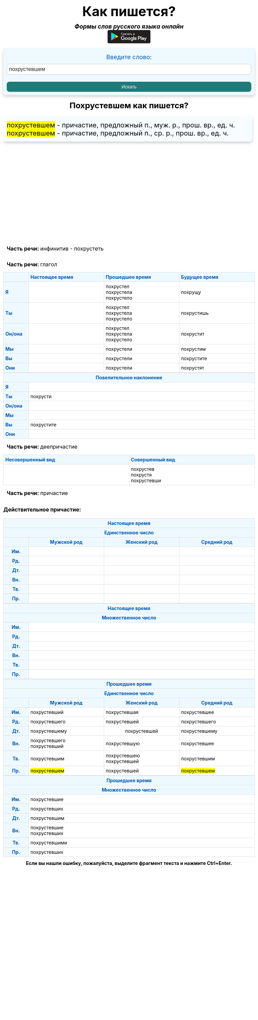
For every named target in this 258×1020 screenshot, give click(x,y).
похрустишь (195, 313)
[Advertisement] (129, 194)
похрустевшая (122, 712)
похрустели (119, 349)
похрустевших (47, 808)
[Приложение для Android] (129, 41)
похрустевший (47, 712)
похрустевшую (123, 743)
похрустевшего (48, 721)
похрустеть (88, 248)
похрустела (119, 292)
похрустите (194, 358)
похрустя (141, 475)
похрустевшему (49, 731)
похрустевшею (123, 755)
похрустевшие (47, 799)
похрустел (117, 286)
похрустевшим (47, 758)
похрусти (41, 396)
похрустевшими (49, 842)
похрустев (143, 469)
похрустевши (146, 480)
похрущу (191, 292)
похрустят (192, 368)
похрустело (119, 298)
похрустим (193, 349)
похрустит (192, 334)
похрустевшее (197, 712)
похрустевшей (122, 721)
